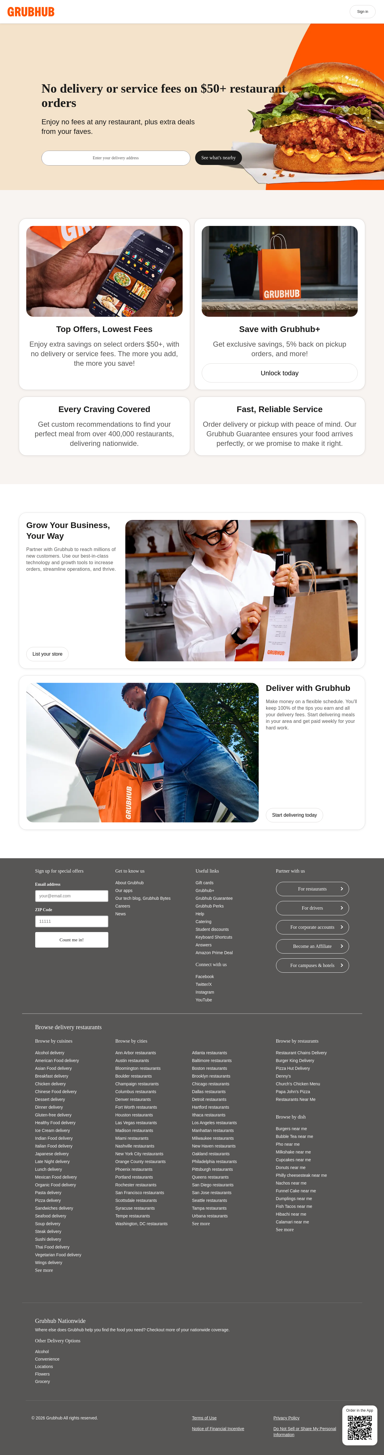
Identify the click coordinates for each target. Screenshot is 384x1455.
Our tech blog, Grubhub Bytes (143, 898)
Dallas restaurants (209, 1091)
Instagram (205, 992)
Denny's (283, 1076)
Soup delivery (48, 1223)
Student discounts (212, 929)
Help (200, 913)
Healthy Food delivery (55, 1122)
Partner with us (290, 870)
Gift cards (205, 882)
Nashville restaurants (135, 1146)
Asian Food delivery (53, 1068)
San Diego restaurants (213, 1184)
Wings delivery (48, 1262)
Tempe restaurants (132, 1216)
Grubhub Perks (210, 906)
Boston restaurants (209, 1068)
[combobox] (115, 158)
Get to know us (130, 870)
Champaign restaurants (137, 1083)
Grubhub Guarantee (214, 898)
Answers (204, 945)
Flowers (42, 1374)
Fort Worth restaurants (136, 1107)
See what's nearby (218, 157)
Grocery (42, 1381)
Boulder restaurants (133, 1076)
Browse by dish (291, 1116)
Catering (204, 921)
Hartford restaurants (210, 1107)
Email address (48, 884)
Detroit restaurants (209, 1099)
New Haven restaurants (214, 1146)
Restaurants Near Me (296, 1099)
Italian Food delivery (54, 1146)
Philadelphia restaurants (214, 1161)
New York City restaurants (139, 1153)
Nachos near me (291, 1183)
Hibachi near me (291, 1214)
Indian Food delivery (54, 1138)
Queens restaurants (210, 1177)
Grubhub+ (205, 890)
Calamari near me (292, 1222)
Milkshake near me (293, 1152)
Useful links (207, 870)
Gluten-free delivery (53, 1115)
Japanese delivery (52, 1153)
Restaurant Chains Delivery (301, 1052)
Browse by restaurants (297, 1041)
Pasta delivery (48, 1192)
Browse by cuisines (54, 1041)
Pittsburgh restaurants (212, 1169)
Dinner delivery (49, 1107)
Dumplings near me (294, 1198)
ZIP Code (43, 910)
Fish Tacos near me (294, 1206)
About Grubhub (129, 882)
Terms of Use (204, 1418)
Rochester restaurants (136, 1184)
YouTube (204, 999)
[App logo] (30, 12)
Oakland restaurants (211, 1153)
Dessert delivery (50, 1099)
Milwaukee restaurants (213, 1138)
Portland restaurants (134, 1177)
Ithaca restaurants (209, 1115)
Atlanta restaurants (209, 1052)
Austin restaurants (132, 1060)
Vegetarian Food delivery (58, 1254)
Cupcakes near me (293, 1159)
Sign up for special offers (59, 870)
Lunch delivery (48, 1169)
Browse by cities (131, 1041)
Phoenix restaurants (134, 1169)
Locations (44, 1366)
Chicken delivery (50, 1083)
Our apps (124, 890)
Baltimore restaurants (212, 1060)
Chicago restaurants (210, 1083)
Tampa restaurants (209, 1208)
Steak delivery (48, 1231)
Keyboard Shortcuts (214, 937)
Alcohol (42, 1351)
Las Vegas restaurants (136, 1122)
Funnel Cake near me (296, 1190)
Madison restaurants (134, 1130)
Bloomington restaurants (138, 1068)
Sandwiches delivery (54, 1208)
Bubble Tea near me (294, 1136)
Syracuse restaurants (135, 1208)
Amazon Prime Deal (214, 952)
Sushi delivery (48, 1239)
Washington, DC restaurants (141, 1223)
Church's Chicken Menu (298, 1083)
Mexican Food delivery (56, 1177)
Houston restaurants (134, 1115)
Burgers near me (291, 1128)
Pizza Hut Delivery (293, 1068)
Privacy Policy (287, 1418)
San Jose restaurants (212, 1192)
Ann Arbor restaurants (135, 1052)
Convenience (47, 1359)
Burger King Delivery (295, 1060)
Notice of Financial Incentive (218, 1428)
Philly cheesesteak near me (301, 1175)
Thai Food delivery (52, 1247)
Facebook (205, 976)
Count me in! (71, 939)
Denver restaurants (133, 1099)
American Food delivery (57, 1060)
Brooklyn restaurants (211, 1076)
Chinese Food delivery (56, 1091)
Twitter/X (204, 984)
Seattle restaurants (209, 1200)
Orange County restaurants (140, 1161)
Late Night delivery (52, 1161)
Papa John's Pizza (293, 1091)
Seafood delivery (50, 1216)
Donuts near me (291, 1167)
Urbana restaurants (210, 1216)
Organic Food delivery (55, 1184)
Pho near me (288, 1144)
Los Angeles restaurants (214, 1122)
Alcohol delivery (49, 1052)
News (120, 913)
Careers (122, 906)
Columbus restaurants (135, 1091)
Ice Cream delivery (52, 1130)
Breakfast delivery (51, 1076)
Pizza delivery (48, 1200)
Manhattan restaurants (213, 1130)
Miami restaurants (132, 1138)
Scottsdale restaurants (136, 1200)
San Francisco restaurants (139, 1192)
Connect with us (211, 964)
